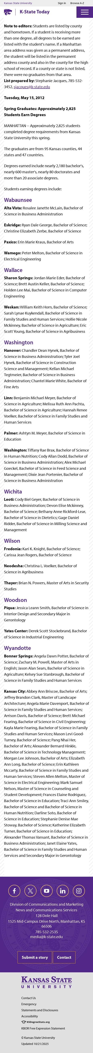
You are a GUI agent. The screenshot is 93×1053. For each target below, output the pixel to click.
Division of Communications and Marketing (46, 904)
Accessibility (29, 1016)
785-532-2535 (46, 931)
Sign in (62, 3)
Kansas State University (18, 3)
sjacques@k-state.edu (32, 86)
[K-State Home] (8, 12)
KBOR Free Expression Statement (43, 1028)
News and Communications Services (46, 909)
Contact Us (28, 998)
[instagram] (79, 891)
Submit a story (35, 957)
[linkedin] (63, 891)
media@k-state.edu (46, 936)
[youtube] (47, 891)
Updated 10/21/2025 (35, 1044)
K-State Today (35, 12)
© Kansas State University (38, 1038)
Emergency (29, 1004)
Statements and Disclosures (39, 1010)
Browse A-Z (77, 3)
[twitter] (30, 891)
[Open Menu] (84, 12)
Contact (64, 957)
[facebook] (14, 891)
